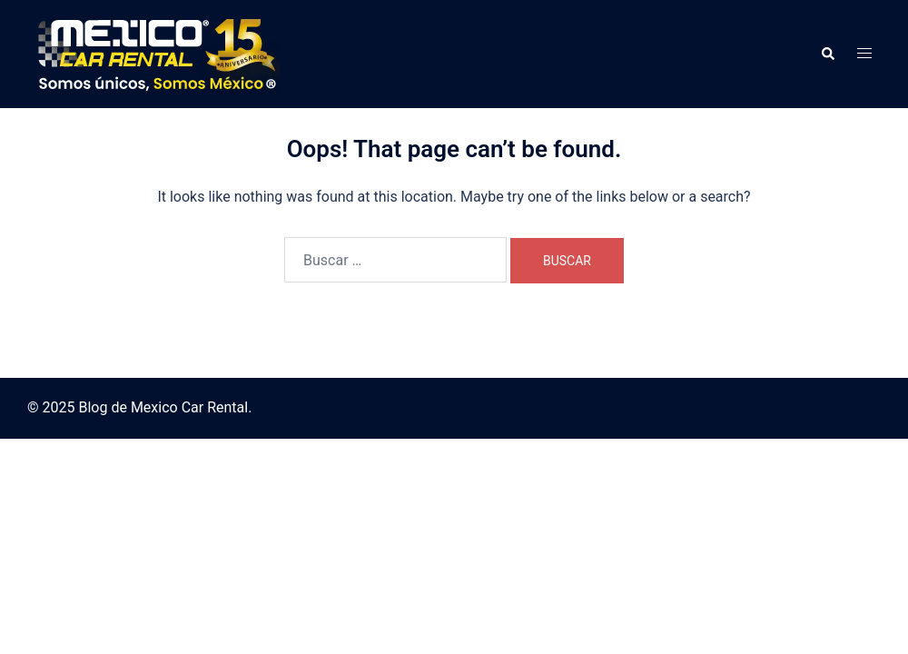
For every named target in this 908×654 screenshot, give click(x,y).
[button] (827, 53)
